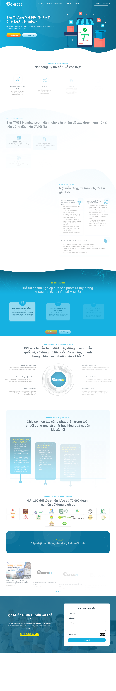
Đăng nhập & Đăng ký (101, 3)
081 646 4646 (29, 634)
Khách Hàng (58, 3)
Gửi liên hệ (86, 640)
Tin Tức (68, 3)
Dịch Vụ (49, 3)
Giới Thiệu (40, 3)
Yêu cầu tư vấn (29, 35)
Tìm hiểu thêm (13, 35)
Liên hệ (76, 3)
